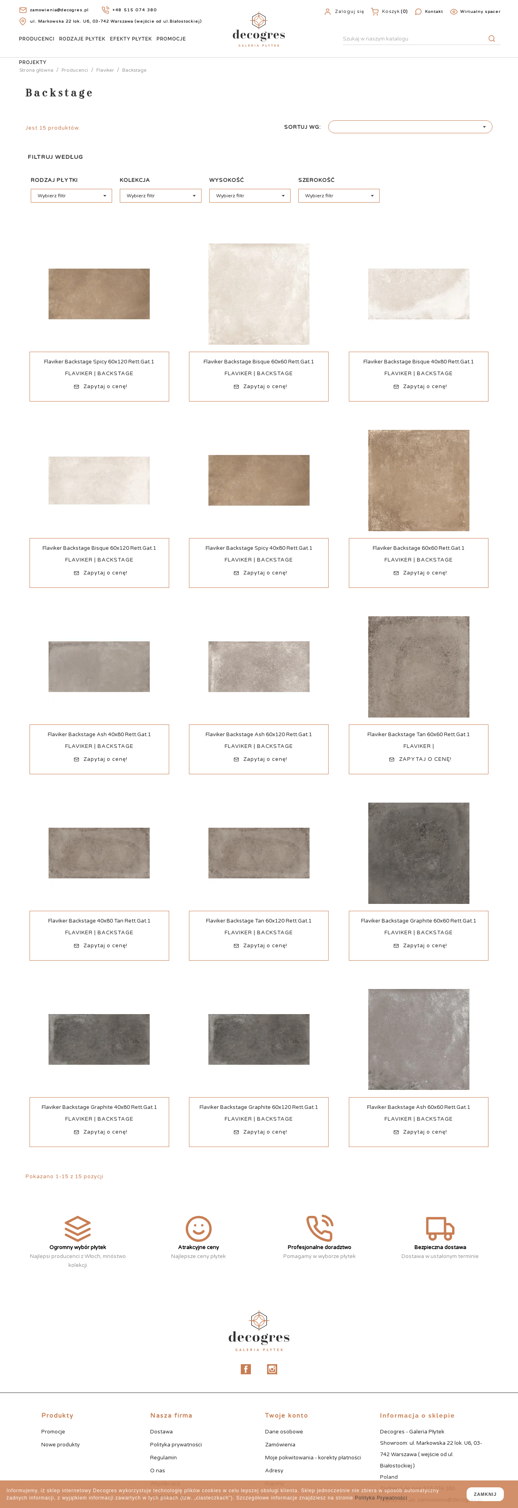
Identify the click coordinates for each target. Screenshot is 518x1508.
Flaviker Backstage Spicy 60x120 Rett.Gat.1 (99, 362)
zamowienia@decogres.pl (59, 10)
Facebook (246, 1369)
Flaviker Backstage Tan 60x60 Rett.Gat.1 (418, 734)
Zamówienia (280, 1445)
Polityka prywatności (176, 1445)
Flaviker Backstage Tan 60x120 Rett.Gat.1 (259, 921)
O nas (157, 1470)
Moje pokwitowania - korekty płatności (313, 1458)
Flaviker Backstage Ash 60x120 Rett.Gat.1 (259, 734)
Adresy (274, 1470)
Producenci (37, 39)
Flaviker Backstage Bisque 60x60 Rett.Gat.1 (259, 362)
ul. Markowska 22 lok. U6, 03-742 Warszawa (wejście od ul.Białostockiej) (116, 21)
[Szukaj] (422, 39)
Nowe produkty (60, 1445)
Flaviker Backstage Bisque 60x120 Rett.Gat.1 (99, 548)
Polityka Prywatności (381, 1498)
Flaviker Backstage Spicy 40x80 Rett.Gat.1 (259, 548)
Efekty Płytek (131, 39)
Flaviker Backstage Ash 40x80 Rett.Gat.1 (99, 734)
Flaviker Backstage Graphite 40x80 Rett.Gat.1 (99, 1107)
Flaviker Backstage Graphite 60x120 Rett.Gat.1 (259, 1107)
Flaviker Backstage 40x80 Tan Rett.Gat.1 (99, 921)
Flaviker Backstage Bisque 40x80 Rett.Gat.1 (418, 362)
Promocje (171, 39)
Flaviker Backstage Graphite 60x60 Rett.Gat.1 (418, 921)
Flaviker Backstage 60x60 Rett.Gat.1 (419, 548)
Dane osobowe (284, 1432)
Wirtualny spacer (480, 11)
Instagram (272, 1369)
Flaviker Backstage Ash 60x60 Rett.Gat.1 (418, 1107)
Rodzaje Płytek (82, 39)
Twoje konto (286, 1415)
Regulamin (163, 1458)
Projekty (33, 62)
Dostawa (161, 1432)
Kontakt (434, 11)
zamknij (485, 1494)
